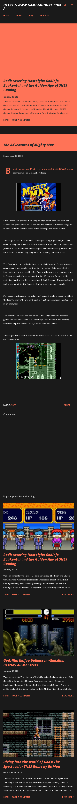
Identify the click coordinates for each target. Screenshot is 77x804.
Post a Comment (21, 120)
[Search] (65, 5)
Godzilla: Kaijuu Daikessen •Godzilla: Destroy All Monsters (33, 662)
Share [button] (6, 120)
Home (6, 15)
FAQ (31, 15)
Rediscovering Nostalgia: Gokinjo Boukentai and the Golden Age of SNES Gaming (35, 85)
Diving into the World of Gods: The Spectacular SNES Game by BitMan (31, 764)
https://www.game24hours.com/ (32, 7)
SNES (13, 405)
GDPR (19, 15)
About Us (44, 15)
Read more (68, 594)
